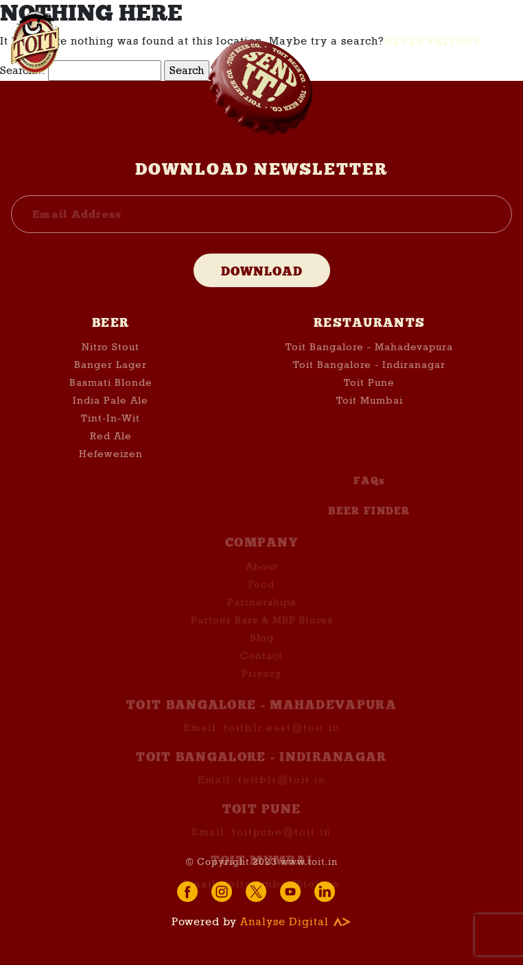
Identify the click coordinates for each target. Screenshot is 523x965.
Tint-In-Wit (110, 421)
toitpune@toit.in (282, 841)
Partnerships (261, 611)
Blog (262, 647)
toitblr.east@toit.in (282, 737)
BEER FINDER (369, 520)
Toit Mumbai (369, 403)
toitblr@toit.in (282, 789)
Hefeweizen (111, 456)
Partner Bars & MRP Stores (262, 629)
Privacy (261, 682)
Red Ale (111, 438)
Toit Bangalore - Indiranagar (369, 367)
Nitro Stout (110, 349)
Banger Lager (110, 367)
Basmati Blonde (110, 385)
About (262, 576)
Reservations (433, 41)
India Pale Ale (110, 403)
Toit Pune (369, 385)
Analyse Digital (295, 922)
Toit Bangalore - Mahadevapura (369, 349)
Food (261, 593)
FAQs (369, 490)
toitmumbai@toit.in (282, 892)
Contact (261, 665)
